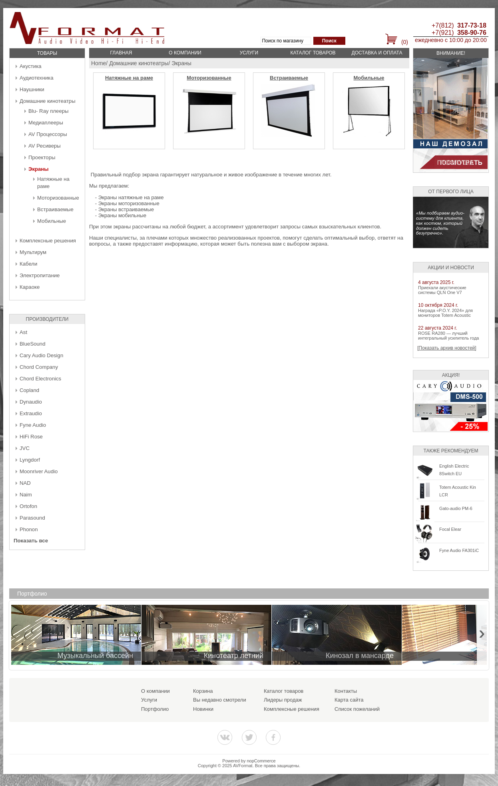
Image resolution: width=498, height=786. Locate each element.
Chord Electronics (40, 379)
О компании (185, 53)
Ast (23, 332)
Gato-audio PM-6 (455, 508)
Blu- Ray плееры (48, 111)
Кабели (28, 264)
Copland (29, 390)
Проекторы (41, 157)
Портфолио (155, 709)
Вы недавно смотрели (219, 700)
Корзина (203, 691)
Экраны (38, 169)
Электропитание (40, 275)
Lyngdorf (30, 460)
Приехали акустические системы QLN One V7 (442, 290)
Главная (121, 53)
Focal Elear (450, 529)
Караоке (30, 287)
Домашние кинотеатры (48, 101)
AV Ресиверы (44, 146)
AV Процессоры (47, 134)
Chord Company (39, 367)
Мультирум (33, 252)
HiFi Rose (31, 437)
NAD (25, 483)
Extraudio (31, 413)
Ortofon (28, 506)
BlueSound (33, 344)
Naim (26, 495)
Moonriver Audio (39, 471)
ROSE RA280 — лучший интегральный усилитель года (448, 335)
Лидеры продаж (283, 700)
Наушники (32, 89)
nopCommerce (261, 760)
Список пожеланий (357, 709)
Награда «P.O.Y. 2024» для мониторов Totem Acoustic (445, 313)
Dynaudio (31, 402)
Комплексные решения (48, 241)
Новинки (203, 709)
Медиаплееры (45, 123)
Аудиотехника (36, 78)
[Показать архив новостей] (446, 348)
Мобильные (51, 221)
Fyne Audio (33, 425)
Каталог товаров (312, 53)
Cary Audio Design (41, 355)
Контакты (346, 691)
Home (98, 63)
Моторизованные (58, 198)
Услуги (249, 53)
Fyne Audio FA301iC (459, 550)
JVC (25, 448)
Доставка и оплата (377, 53)
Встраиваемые (55, 209)
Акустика (31, 66)
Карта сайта (349, 700)
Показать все (31, 541)
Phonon (29, 529)
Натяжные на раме (129, 78)
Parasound (32, 518)
